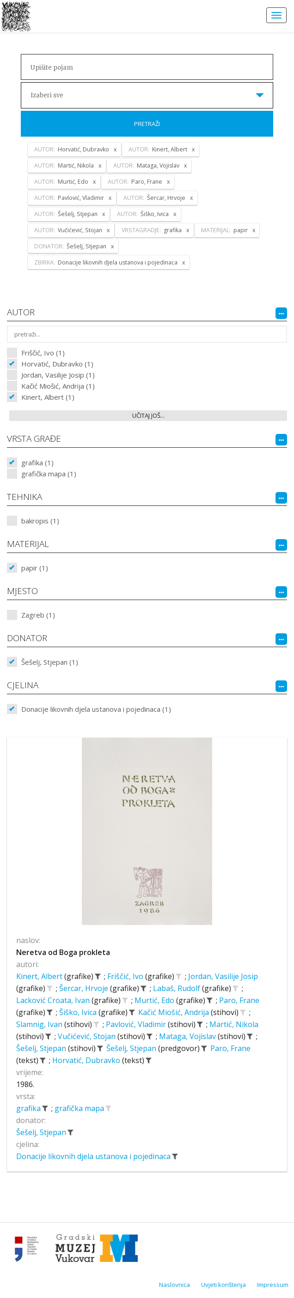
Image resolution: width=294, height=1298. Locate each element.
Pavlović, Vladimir (137, 1024)
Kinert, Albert (40, 976)
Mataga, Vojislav (188, 1036)
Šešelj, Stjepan (42, 1048)
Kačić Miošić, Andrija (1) (58, 386)
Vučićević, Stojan (87, 1036)
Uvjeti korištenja (223, 1284)
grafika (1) (37, 462)
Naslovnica (174, 1284)
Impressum (272, 1284)
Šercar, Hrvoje (84, 988)
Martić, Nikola (233, 1024)
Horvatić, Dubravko (87, 1060)
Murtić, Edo (155, 1000)
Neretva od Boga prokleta (63, 952)
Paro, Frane (239, 1000)
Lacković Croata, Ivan (54, 1000)
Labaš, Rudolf (177, 988)
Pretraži (147, 124)
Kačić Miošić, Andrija (174, 1012)
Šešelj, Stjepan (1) (49, 662)
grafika (29, 1108)
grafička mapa (80, 1108)
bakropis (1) (40, 520)
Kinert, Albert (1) (47, 397)
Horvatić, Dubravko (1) (57, 363)
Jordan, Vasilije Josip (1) (58, 374)
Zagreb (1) (38, 614)
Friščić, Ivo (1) (43, 352)
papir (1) (34, 567)
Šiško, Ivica (78, 1012)
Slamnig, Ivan (40, 1024)
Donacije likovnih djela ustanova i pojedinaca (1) (96, 709)
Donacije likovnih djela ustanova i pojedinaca (94, 1156)
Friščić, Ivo (126, 976)
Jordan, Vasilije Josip (223, 976)
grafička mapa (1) (48, 473)
